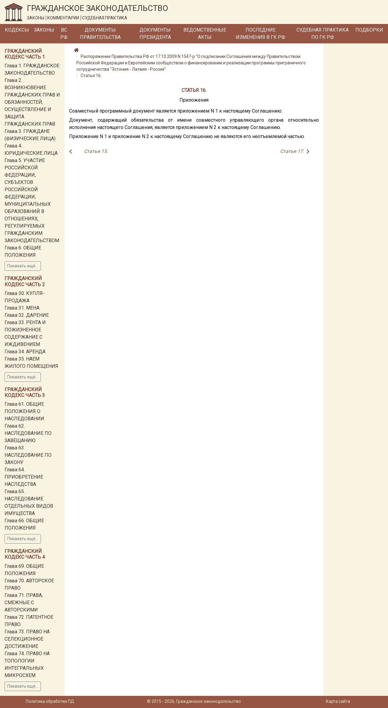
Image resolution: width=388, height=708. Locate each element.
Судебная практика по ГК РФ (322, 33)
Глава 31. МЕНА (22, 308)
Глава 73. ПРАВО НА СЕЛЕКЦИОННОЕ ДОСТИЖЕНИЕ (27, 639)
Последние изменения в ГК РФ (260, 33)
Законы (44, 30)
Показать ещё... (22, 265)
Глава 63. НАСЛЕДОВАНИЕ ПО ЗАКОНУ (28, 455)
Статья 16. (91, 75)
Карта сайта (338, 701)
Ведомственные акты (204, 33)
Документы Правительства (100, 33)
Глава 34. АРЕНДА (25, 351)
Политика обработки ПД (50, 701)
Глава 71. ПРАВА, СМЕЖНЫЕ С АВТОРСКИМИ (24, 602)
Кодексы (17, 30)
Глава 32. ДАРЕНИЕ (27, 315)
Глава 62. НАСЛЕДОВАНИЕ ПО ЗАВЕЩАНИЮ (28, 433)
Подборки (369, 30)
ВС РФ (64, 33)
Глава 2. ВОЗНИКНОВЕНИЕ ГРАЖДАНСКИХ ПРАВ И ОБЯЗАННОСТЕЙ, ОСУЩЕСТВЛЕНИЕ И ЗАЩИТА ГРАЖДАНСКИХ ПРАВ (32, 102)
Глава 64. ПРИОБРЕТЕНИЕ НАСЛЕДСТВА (24, 477)
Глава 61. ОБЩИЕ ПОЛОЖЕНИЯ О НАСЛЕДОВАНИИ (24, 411)
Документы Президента (155, 33)
